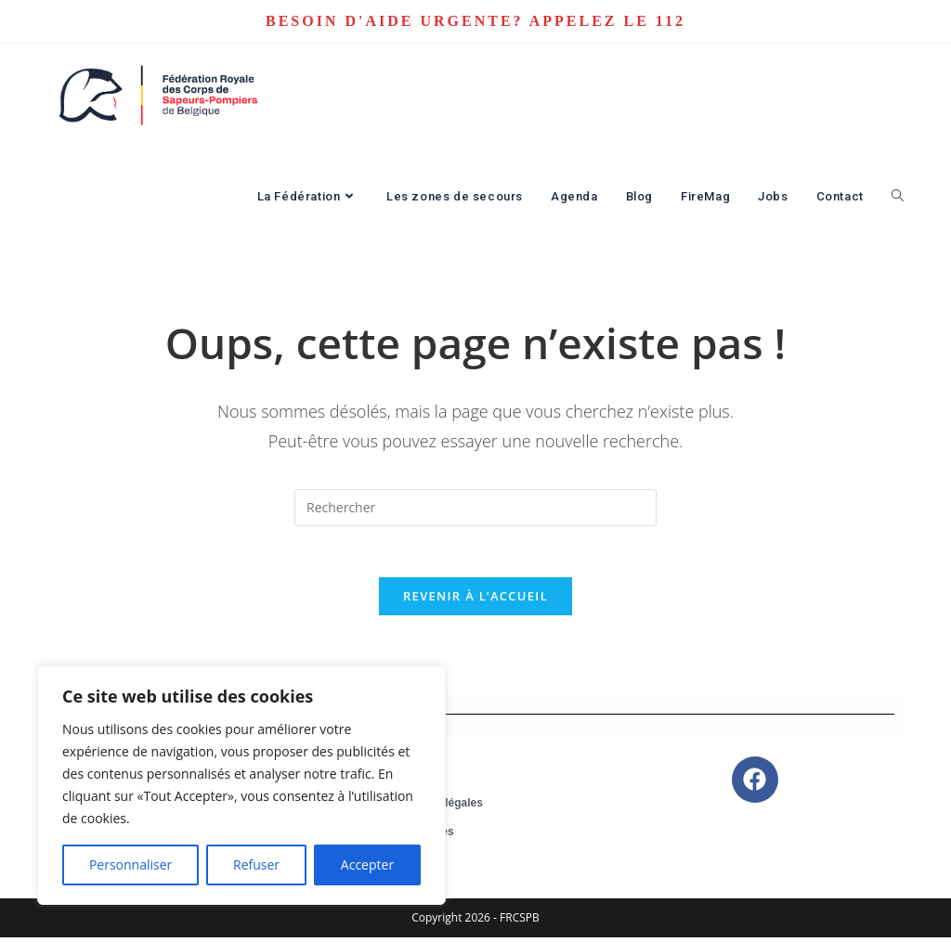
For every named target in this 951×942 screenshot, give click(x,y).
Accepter (367, 864)
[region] (241, 785)
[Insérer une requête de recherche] (475, 507)
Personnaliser (130, 864)
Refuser (256, 864)
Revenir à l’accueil (475, 601)
